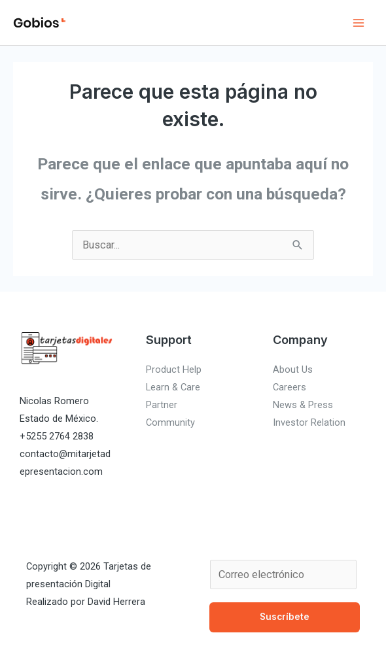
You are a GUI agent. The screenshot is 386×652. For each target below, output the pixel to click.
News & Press (303, 405)
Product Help (174, 369)
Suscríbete (284, 616)
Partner (161, 405)
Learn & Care (173, 387)
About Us (293, 369)
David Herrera (116, 602)
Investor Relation (309, 422)
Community (170, 422)
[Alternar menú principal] (358, 22)
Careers (289, 387)
